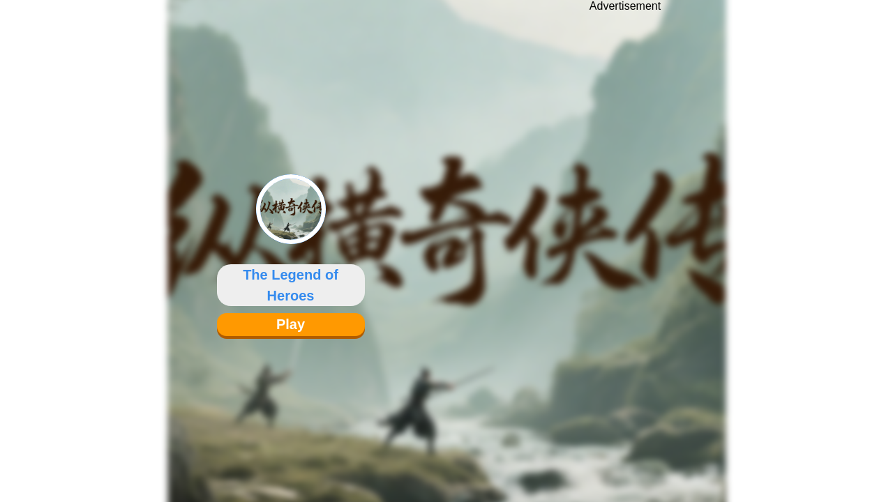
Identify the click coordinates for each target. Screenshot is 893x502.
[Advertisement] (625, 240)
